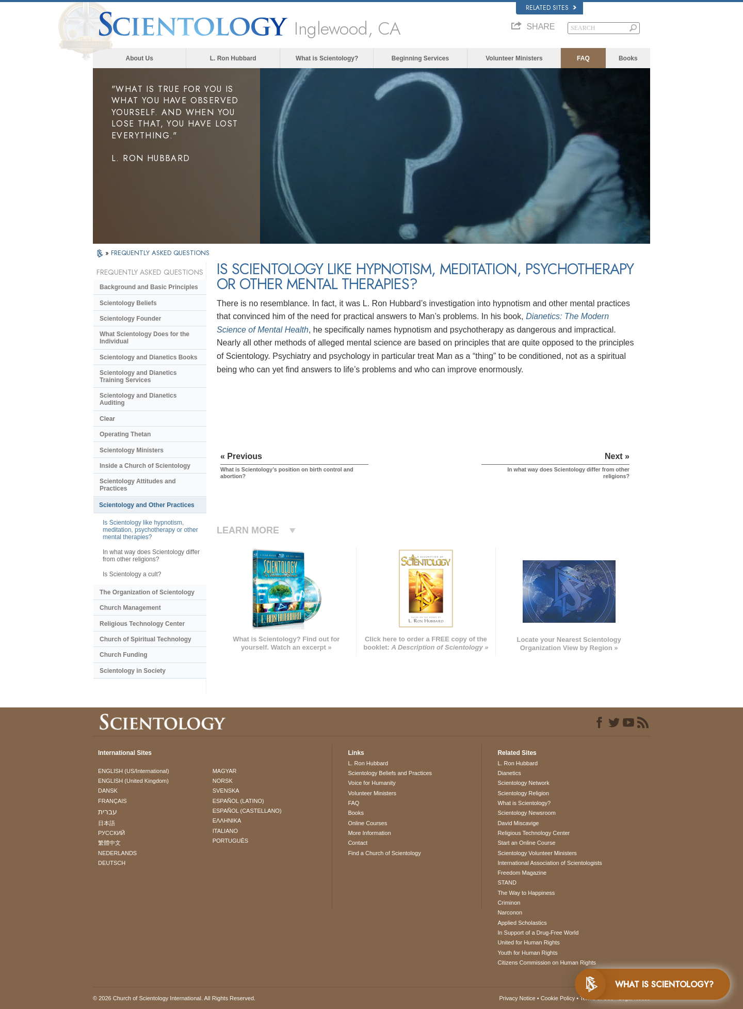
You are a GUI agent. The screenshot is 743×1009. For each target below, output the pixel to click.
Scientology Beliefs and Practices (390, 773)
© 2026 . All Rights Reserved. (174, 998)
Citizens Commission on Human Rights (546, 962)
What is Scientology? (327, 58)
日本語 (106, 823)
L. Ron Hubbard (233, 58)
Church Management (130, 607)
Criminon (508, 903)
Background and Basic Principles (149, 287)
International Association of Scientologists (549, 863)
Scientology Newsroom (526, 813)
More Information (369, 833)
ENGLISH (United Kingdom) (133, 781)
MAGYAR (225, 771)
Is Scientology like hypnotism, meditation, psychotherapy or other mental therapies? (150, 530)
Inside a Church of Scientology (145, 465)
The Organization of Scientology (147, 592)
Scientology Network (523, 783)
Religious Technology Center (142, 623)
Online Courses (367, 823)
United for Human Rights (528, 942)
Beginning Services (420, 58)
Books (628, 58)
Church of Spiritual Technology (145, 639)
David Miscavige (518, 823)
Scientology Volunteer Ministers (536, 853)
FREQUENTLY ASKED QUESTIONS (160, 253)
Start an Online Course (526, 843)
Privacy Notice (517, 998)
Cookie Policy (558, 998)
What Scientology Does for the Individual (144, 337)
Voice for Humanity (371, 783)
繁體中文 (109, 843)
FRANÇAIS (112, 801)
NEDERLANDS (117, 853)
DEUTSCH (111, 863)
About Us (139, 58)
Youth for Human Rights (527, 953)
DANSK (108, 790)
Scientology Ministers (132, 450)
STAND (506, 882)
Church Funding (124, 654)
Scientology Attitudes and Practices (138, 485)
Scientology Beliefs (128, 303)
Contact (357, 843)
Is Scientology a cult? (132, 574)
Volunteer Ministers (514, 58)
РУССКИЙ (111, 833)
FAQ (583, 58)
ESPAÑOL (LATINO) (238, 801)
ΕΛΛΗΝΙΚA (227, 820)
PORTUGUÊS (230, 841)
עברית (107, 812)
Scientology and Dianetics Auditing (138, 399)
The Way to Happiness (526, 893)
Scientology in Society (133, 670)
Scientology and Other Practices (147, 505)
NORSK (223, 781)
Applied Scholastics (521, 923)
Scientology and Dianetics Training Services (138, 376)
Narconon (509, 912)
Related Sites (551, 7)
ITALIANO (225, 831)
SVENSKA (226, 790)
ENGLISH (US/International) (133, 771)
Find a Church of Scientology (384, 853)
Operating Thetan (125, 434)
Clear (107, 418)
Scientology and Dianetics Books (148, 357)
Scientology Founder (130, 318)
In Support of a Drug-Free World (537, 932)
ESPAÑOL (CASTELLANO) (247, 811)
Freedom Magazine (521, 873)
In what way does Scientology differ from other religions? (151, 555)
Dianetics (509, 773)
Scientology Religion (523, 793)
